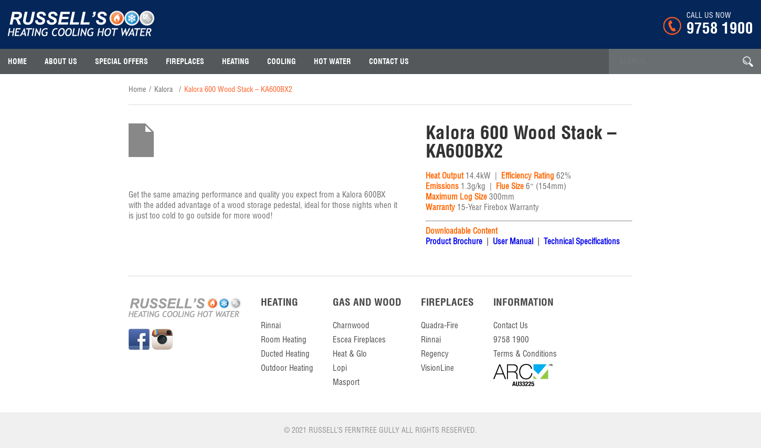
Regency (435, 354)
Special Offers (121, 61)
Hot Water (332, 61)
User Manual (513, 241)
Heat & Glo (350, 354)
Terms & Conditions (525, 354)
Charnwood (351, 325)
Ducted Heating (285, 354)
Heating (235, 61)
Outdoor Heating (287, 368)
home (137, 89)
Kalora (163, 89)
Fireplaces (185, 61)
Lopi (340, 368)
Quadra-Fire (439, 325)
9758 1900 (719, 27)
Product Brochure (454, 241)
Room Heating (283, 340)
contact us (389, 61)
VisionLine (437, 368)
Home (17, 61)
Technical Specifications (581, 241)
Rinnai (271, 325)
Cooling (281, 61)
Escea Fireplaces (359, 340)
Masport (346, 382)
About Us (61, 61)
